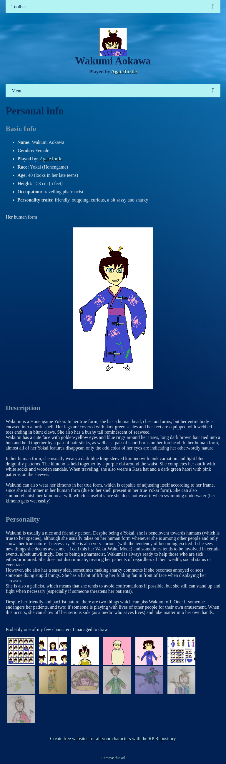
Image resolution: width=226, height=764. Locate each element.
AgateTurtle (124, 71)
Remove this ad (113, 758)
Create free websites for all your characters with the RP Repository (113, 738)
